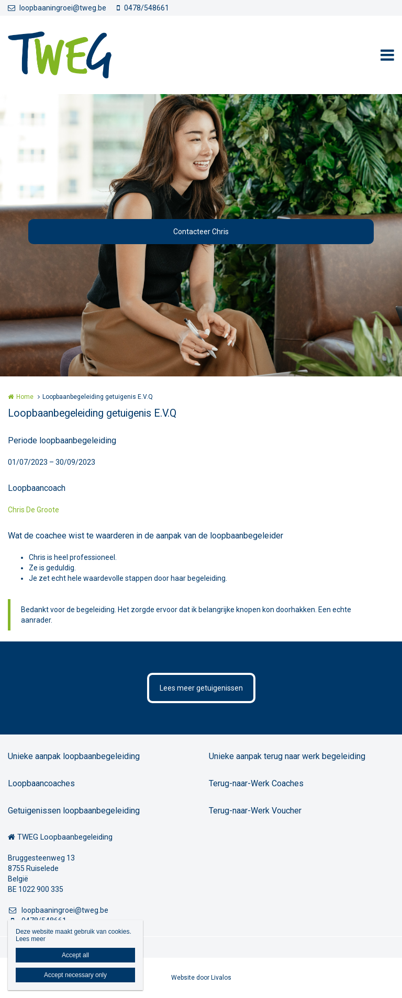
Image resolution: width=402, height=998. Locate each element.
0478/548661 (143, 8)
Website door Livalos (201, 977)
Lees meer (31, 939)
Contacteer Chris (201, 231)
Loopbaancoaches (41, 783)
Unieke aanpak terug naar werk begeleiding (287, 756)
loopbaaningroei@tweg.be (57, 8)
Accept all (75, 955)
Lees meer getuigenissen (201, 688)
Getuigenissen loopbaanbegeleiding (74, 811)
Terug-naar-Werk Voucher (255, 811)
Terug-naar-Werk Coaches (256, 783)
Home (25, 396)
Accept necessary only (75, 975)
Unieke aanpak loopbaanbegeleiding (74, 756)
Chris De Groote (33, 510)
